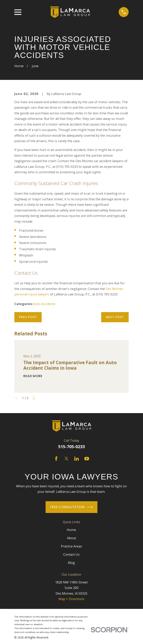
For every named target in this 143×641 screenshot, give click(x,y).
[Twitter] (66, 458)
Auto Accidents (44, 304)
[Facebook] (56, 458)
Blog (71, 563)
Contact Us (71, 554)
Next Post (115, 317)
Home (71, 530)
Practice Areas (71, 546)
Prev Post (28, 317)
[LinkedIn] (76, 458)
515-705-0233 (71, 446)
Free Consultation (71, 507)
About (71, 538)
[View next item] (33, 398)
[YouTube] (86, 458)
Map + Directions (71, 599)
